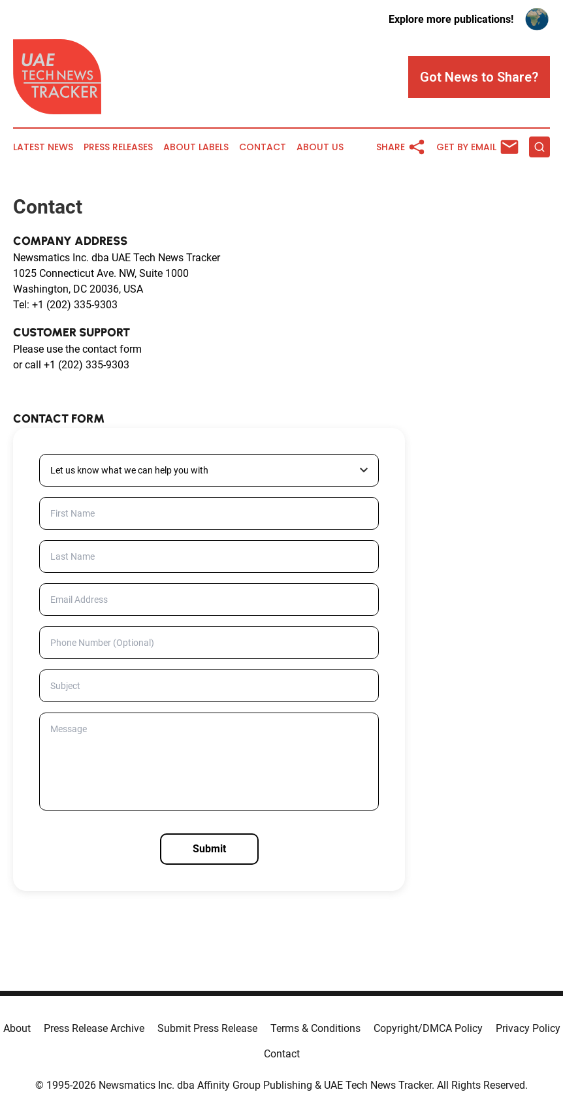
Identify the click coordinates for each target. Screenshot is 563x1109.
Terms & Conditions (315, 1028)
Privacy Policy (528, 1028)
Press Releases (118, 147)
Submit (209, 849)
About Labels (196, 147)
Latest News (43, 147)
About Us (320, 147)
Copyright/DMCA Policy (428, 1028)
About (17, 1028)
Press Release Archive (94, 1028)
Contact (262, 147)
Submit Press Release (207, 1028)
